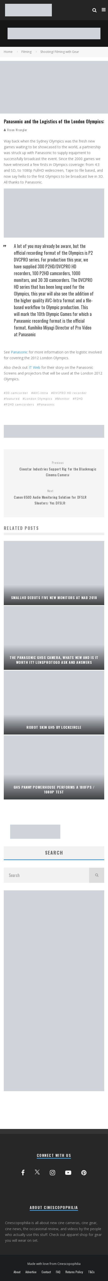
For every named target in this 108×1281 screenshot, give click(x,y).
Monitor (63, 398)
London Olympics (38, 398)
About (17, 1271)
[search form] (46, 875)
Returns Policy (74, 1271)
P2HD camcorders (20, 404)
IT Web (34, 367)
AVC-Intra (40, 393)
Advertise (31, 1271)
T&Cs (91, 1271)
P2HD (79, 398)
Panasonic (19, 352)
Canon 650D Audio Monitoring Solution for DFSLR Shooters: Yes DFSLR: (50, 497)
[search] (96, 875)
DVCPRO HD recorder (70, 393)
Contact (46, 1271)
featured (13, 398)
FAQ (58, 1271)
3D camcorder (17, 393)
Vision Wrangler (15, 130)
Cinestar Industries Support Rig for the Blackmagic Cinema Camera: (57, 469)
